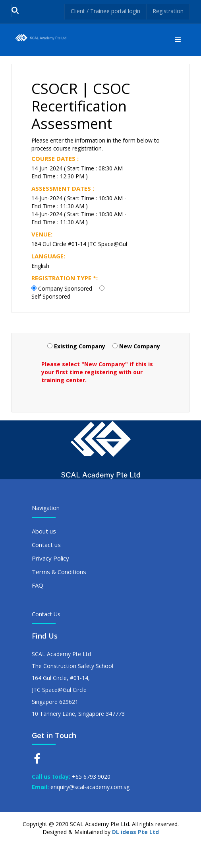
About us (44, 531)
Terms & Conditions (59, 572)
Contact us (46, 545)
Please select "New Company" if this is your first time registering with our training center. (97, 372)
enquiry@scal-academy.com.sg (89, 787)
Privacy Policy (50, 558)
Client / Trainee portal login (105, 11)
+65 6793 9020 (91, 776)
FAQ (37, 585)
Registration (168, 11)
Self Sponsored (50, 296)
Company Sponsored (65, 288)
